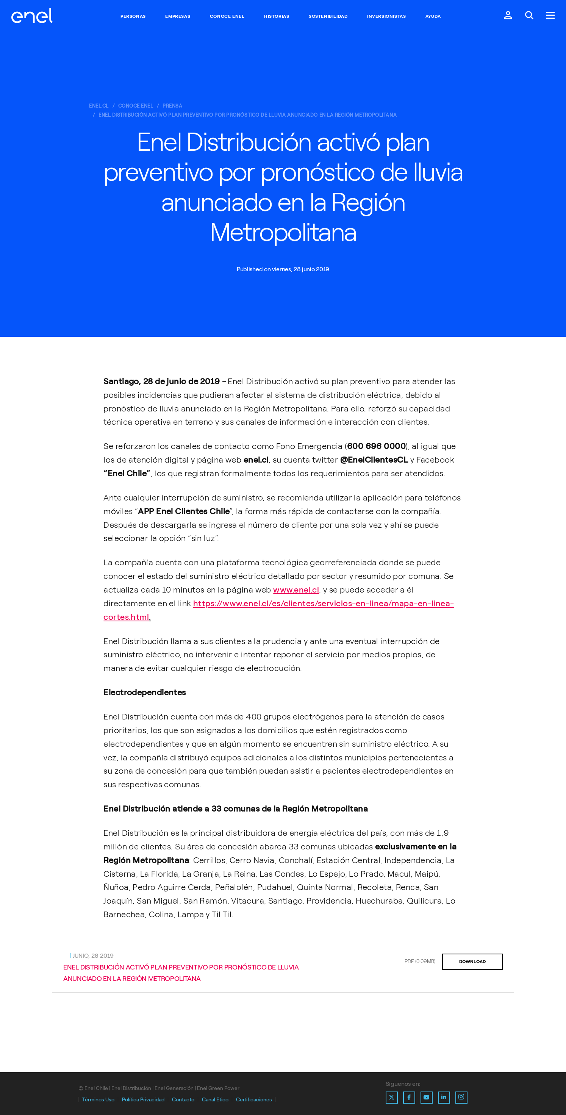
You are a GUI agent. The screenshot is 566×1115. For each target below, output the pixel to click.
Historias (276, 16)
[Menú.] (550, 16)
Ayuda (433, 16)
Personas (133, 16)
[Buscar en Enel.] (529, 16)
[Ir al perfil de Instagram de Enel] (461, 1098)
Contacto (183, 1099)
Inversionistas (386, 16)
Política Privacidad (143, 1099)
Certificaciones (254, 1099)
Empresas (177, 16)
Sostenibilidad (328, 16)
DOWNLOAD (472, 961)
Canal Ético (215, 1099)
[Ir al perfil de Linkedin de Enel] (444, 1098)
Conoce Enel (227, 16)
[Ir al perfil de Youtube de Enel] (427, 1098)
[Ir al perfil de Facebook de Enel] (409, 1098)
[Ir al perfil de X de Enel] (392, 1098)
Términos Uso (98, 1099)
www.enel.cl (296, 590)
